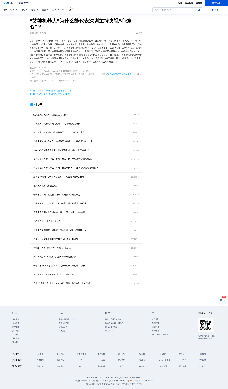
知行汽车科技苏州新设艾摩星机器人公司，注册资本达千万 (59, 132)
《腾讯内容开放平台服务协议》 (119, 74)
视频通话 (121, 360)
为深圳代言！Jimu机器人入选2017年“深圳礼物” (54, 257)
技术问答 (15, 323)
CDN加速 (101, 360)
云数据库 (141, 354)
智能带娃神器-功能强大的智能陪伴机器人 (52, 248)
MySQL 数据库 (164, 360)
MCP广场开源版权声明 (160, 334)
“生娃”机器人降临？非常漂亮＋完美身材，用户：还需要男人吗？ (62, 150)
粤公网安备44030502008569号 (141, 381)
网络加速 (121, 354)
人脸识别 (40, 360)
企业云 (80, 360)
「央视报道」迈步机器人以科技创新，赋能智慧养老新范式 (59, 203)
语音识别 (203, 360)
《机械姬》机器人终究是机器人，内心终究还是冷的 (56, 124)
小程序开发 (163, 366)
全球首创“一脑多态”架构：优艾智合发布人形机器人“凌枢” (59, 266)
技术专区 (15, 342)
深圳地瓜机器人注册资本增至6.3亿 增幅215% (53, 274)
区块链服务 (81, 354)
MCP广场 (66, 9)
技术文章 (15, 319)
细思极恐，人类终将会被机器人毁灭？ (50, 115)
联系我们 (155, 327)
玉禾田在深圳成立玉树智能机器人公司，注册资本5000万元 (59, 230)
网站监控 (182, 366)
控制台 (199, 3)
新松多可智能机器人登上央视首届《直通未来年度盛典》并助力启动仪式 (66, 141)
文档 (180, 3)
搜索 (199, 10)
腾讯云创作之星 (111, 327)
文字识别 (101, 366)
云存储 (181, 354)
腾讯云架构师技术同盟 (114, 323)
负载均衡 (60, 366)
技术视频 (15, 331)
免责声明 (155, 323)
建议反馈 (189, 3)
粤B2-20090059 (121, 381)
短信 (79, 366)
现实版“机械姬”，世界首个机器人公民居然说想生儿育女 (58, 177)
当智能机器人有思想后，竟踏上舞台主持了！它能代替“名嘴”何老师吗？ (65, 168)
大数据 (141, 366)
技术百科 (15, 338)
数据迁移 (203, 366)
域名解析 (162, 354)
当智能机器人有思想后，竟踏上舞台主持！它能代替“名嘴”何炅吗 (62, 159)
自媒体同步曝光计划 (66, 319)
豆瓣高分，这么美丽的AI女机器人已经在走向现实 (55, 239)
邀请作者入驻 (64, 323)
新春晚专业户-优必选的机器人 (47, 221)
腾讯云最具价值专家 (113, 319)
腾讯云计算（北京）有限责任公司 (99, 384)
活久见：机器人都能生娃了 (45, 186)
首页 (5, 10)
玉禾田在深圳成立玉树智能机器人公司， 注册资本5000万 (59, 212)
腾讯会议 (60, 360)
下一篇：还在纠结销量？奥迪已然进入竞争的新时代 (50, 94)
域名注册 (40, 354)
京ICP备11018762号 (134, 384)
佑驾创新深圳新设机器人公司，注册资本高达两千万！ (57, 195)
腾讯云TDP (109, 331)
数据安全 (40, 366)
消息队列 (101, 354)
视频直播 (203, 354)
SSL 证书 (182, 360)
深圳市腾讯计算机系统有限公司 (87, 381)
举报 (139, 32)
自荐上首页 (63, 327)
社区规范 (155, 319)
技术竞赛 (62, 331)
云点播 (120, 366)
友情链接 (155, 331)
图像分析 (141, 360)
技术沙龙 (15, 327)
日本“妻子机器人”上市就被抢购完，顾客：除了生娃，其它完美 (61, 283)
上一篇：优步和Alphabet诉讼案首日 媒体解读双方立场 (50, 91)
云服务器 (60, 354)
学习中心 (15, 334)
